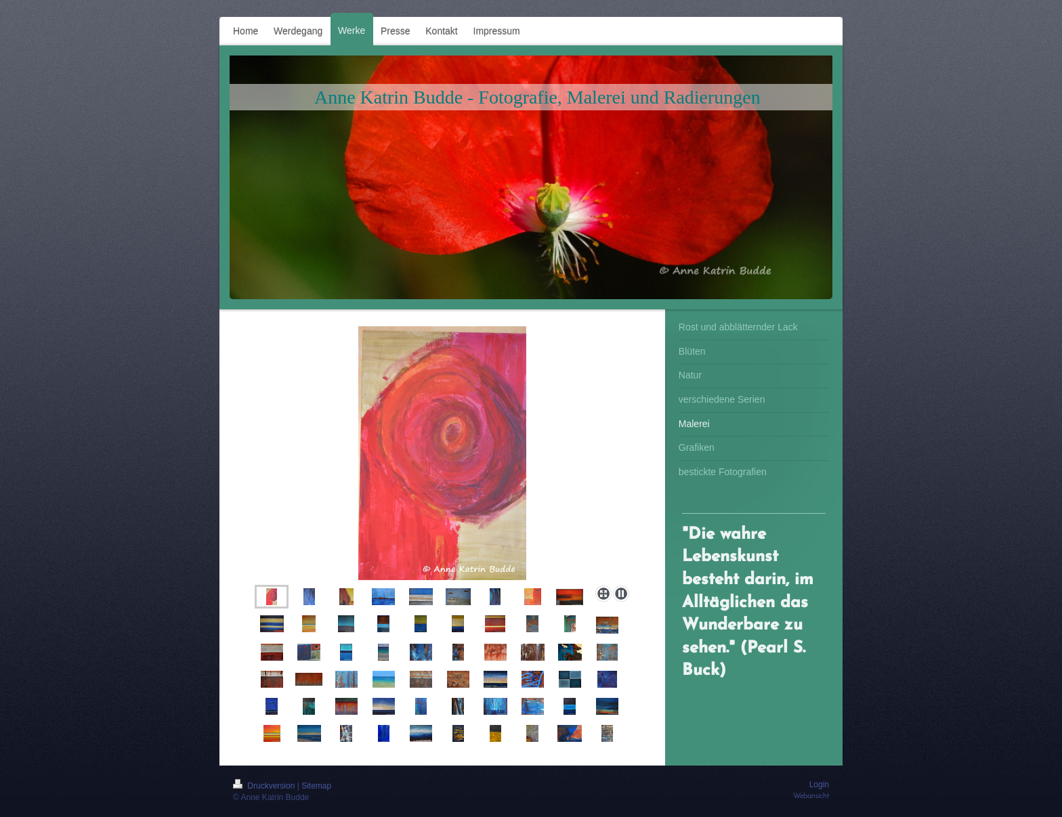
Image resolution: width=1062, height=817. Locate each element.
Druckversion (265, 786)
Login (819, 784)
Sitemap (316, 786)
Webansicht (811, 796)
